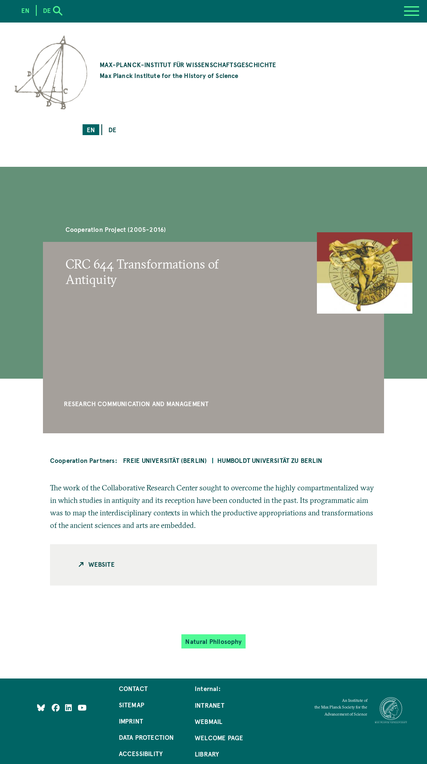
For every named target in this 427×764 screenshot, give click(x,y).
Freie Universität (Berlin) (165, 460)
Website (101, 564)
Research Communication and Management (136, 403)
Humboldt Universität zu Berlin (269, 460)
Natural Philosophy (213, 641)
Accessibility (141, 753)
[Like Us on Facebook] (56, 707)
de (112, 129)
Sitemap (131, 704)
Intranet (209, 705)
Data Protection (146, 737)
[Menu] (411, 11)
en (91, 129)
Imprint (131, 720)
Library (207, 753)
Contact (133, 688)
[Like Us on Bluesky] (41, 707)
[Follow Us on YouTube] (82, 707)
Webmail (208, 721)
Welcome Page (219, 737)
